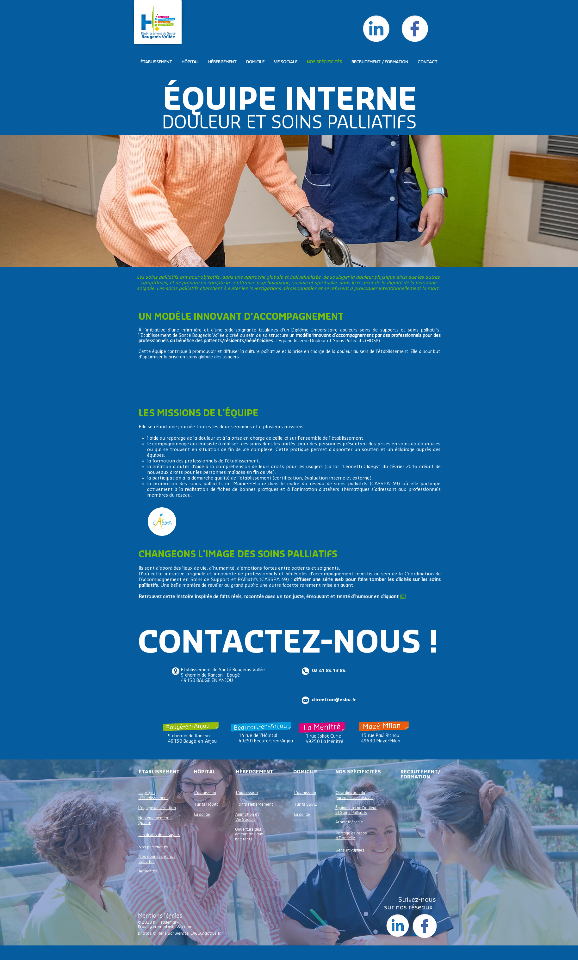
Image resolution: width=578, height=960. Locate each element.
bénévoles (297, 574)
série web (333, 579)
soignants (328, 568)
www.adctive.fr (205, 933)
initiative (174, 574)
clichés (403, 579)
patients (300, 568)
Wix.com (184, 927)
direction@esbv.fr (334, 700)
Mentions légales (160, 916)
